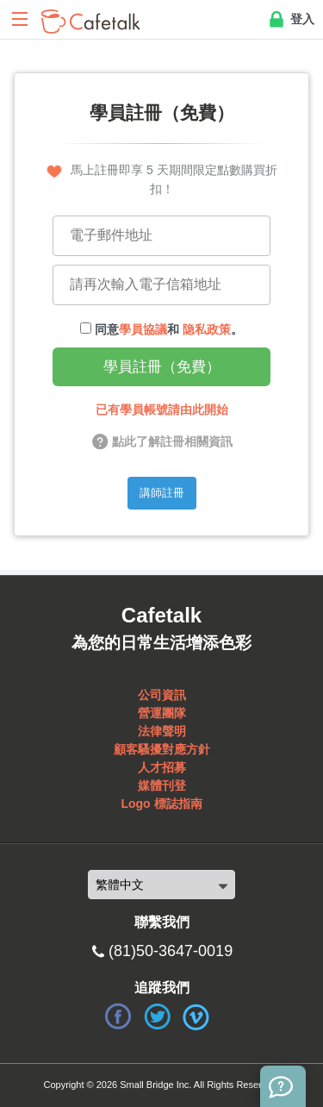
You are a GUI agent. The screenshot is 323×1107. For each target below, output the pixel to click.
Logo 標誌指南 (161, 803)
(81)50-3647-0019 (171, 951)
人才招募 (162, 767)
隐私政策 (207, 329)
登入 (290, 19)
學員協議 (143, 329)
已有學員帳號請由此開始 (162, 409)
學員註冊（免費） (162, 367)
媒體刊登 (162, 785)
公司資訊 (162, 695)
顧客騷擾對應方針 (162, 749)
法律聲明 (162, 731)
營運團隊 (162, 713)
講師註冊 (162, 492)
